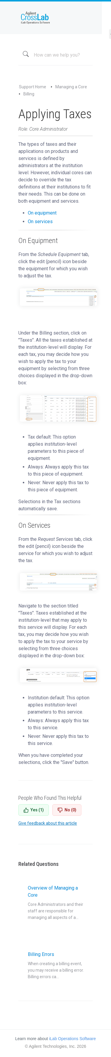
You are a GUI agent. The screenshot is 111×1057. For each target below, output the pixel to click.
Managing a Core (71, 86)
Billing (28, 94)
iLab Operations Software (72, 1038)
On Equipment (38, 240)
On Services (34, 525)
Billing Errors (56, 966)
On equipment (42, 213)
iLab (55, 17)
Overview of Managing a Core (56, 903)
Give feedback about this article (47, 823)
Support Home (32, 86)
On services (40, 221)
